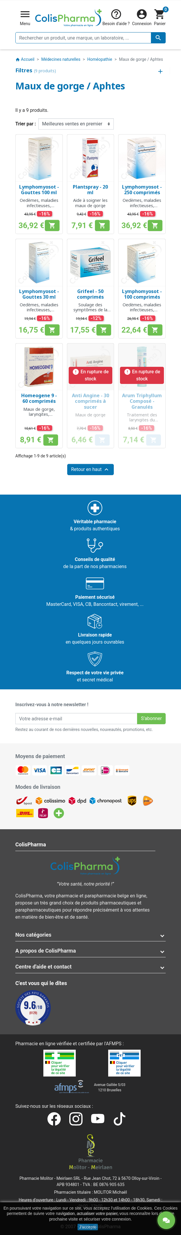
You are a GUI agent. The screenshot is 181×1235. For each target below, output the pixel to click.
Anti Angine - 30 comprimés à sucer (90, 401)
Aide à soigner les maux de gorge (90, 202)
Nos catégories (33, 935)
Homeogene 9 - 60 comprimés (39, 398)
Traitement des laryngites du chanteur (142, 420)
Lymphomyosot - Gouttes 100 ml (39, 190)
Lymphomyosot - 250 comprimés (142, 190)
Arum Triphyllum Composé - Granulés (142, 401)
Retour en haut (90, 469)
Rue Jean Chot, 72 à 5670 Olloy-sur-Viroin (121, 1178)
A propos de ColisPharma (45, 951)
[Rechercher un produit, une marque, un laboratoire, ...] (90, 37)
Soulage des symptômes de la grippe (90, 310)
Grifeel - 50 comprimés (90, 294)
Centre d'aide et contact (43, 967)
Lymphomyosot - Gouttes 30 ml (39, 294)
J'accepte (87, 1227)
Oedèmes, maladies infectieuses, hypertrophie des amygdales (39, 207)
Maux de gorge (90, 415)
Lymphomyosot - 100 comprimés (142, 294)
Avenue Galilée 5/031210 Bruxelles (110, 1087)
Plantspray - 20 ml (90, 190)
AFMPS (113, 1043)
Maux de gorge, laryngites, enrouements (39, 414)
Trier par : (25, 124)
